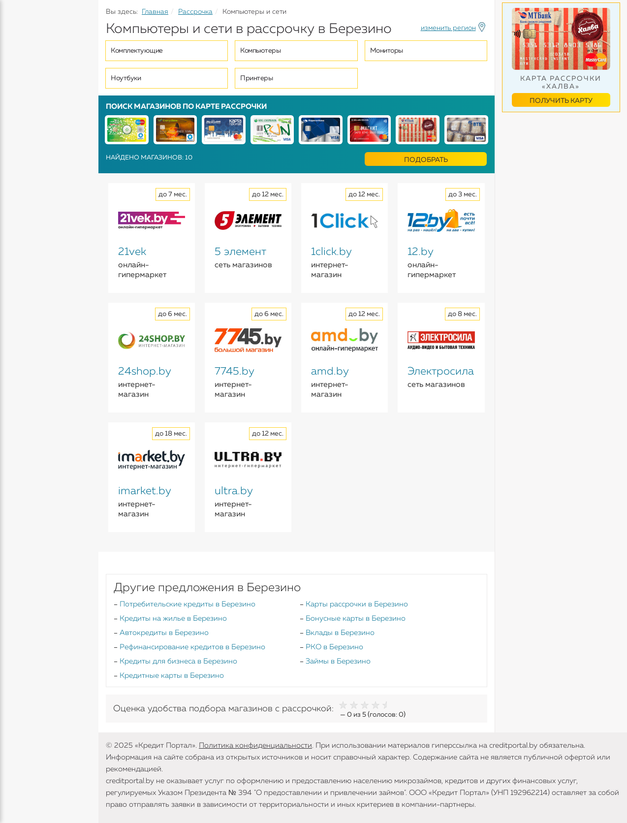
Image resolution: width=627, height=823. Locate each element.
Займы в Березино (338, 661)
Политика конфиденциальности (255, 745)
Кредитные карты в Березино (172, 675)
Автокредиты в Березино (164, 632)
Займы (20, 147)
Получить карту (561, 100)
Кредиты (24, 73)
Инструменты (34, 185)
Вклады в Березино (340, 632)
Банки (19, 166)
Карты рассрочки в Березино (357, 604)
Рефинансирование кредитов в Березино (192, 647)
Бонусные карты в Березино (356, 618)
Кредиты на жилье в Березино (173, 618)
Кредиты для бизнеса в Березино (178, 661)
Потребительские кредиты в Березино (187, 604)
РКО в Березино (334, 647)
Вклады (22, 108)
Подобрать (426, 160)
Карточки (26, 128)
